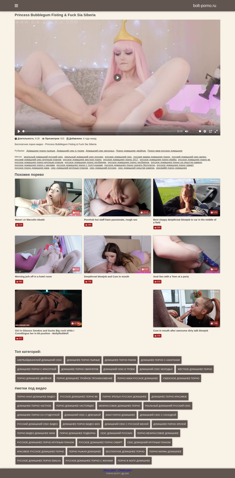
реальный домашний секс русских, (84, 156)
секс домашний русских (116, 433)
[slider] (99, 131)
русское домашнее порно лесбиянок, (129, 162)
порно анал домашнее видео (36, 396)
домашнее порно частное (34, 405)
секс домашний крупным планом (149, 442)
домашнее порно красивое (169, 396)
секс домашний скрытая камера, (136, 167)
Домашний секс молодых (156, 369)
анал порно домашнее (120, 415)
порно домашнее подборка (77, 433)
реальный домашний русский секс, (43, 156)
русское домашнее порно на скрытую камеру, (177, 162)
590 (157, 227)
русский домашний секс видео (37, 424)
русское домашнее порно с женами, (35, 165)
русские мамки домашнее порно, (152, 156)
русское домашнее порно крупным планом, (39, 162)
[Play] (19, 131)
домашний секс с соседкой (158, 415)
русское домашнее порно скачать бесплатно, (130, 165)
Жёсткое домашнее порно (195, 369)
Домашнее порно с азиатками (160, 360)
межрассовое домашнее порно (119, 405)
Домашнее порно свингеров (79, 369)
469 (88, 225)
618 (157, 281)
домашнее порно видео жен (81, 424)
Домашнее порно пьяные (83, 360)
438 (157, 336)
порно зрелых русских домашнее (124, 396)
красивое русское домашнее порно (40, 451)
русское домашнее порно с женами (89, 460)
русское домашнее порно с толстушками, (79, 165)
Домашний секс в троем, (71, 150)
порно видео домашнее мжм (36, 433)
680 (19, 281)
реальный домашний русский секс (168, 405)
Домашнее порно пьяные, (41, 150)
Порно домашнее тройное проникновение (84, 378)
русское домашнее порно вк (79, 396)
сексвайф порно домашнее (171, 167)
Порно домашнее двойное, (131, 150)
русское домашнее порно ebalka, (158, 159)
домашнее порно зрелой (169, 424)
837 (19, 338)
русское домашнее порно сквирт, (175, 165)
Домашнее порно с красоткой (36, 369)
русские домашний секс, (119, 156)
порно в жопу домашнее (134, 460)
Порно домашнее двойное (34, 378)
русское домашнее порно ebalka (39, 460)
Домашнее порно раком (120, 360)
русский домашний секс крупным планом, (38, 159)
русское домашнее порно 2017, (121, 159)
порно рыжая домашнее (85, 451)
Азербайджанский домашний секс (39, 360)
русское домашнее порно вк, (194, 159)
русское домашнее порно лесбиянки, (86, 162)
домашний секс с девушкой (82, 415)
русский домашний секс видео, (189, 156)
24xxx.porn (109, 470)
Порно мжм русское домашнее (165, 150)
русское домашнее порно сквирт (100, 442)
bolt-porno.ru (204, 5)
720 (19, 225)
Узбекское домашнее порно (181, 378)
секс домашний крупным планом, (69, 167)
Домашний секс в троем (119, 369)
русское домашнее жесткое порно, (82, 159)
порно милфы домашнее (165, 451)
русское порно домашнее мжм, (32, 167)
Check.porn (125, 470)
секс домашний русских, (103, 167)
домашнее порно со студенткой (38, 415)
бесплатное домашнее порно (125, 451)
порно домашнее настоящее (75, 405)
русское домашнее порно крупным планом (45, 442)
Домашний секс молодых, (100, 150)
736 (88, 281)
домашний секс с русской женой (127, 424)
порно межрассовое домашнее (158, 433)
